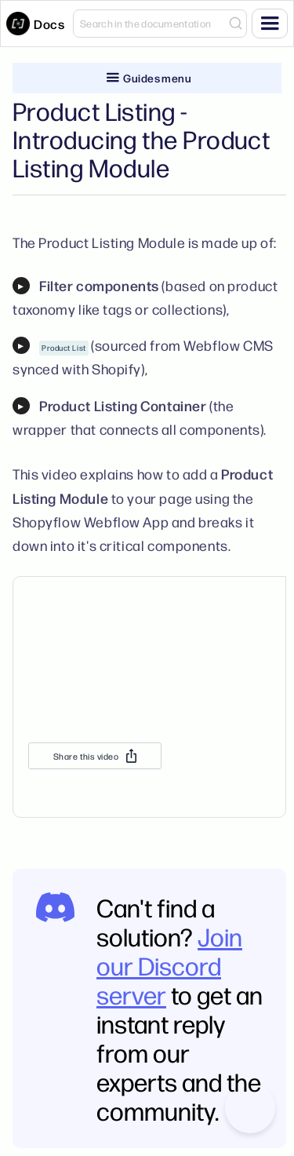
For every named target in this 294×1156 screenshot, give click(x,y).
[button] (270, 23)
